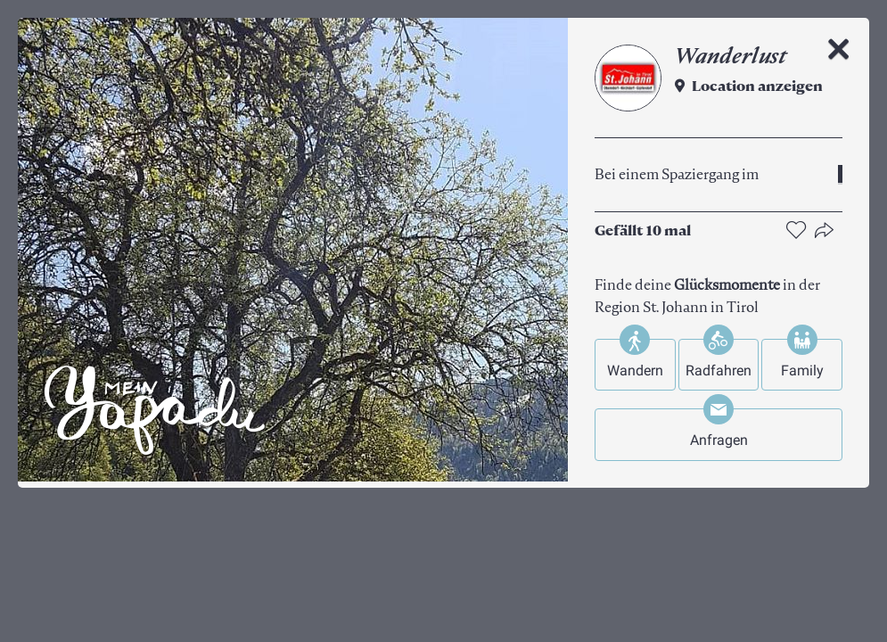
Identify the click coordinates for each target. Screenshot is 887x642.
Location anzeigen (757, 87)
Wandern (635, 370)
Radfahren (718, 370)
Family (802, 370)
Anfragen (719, 440)
